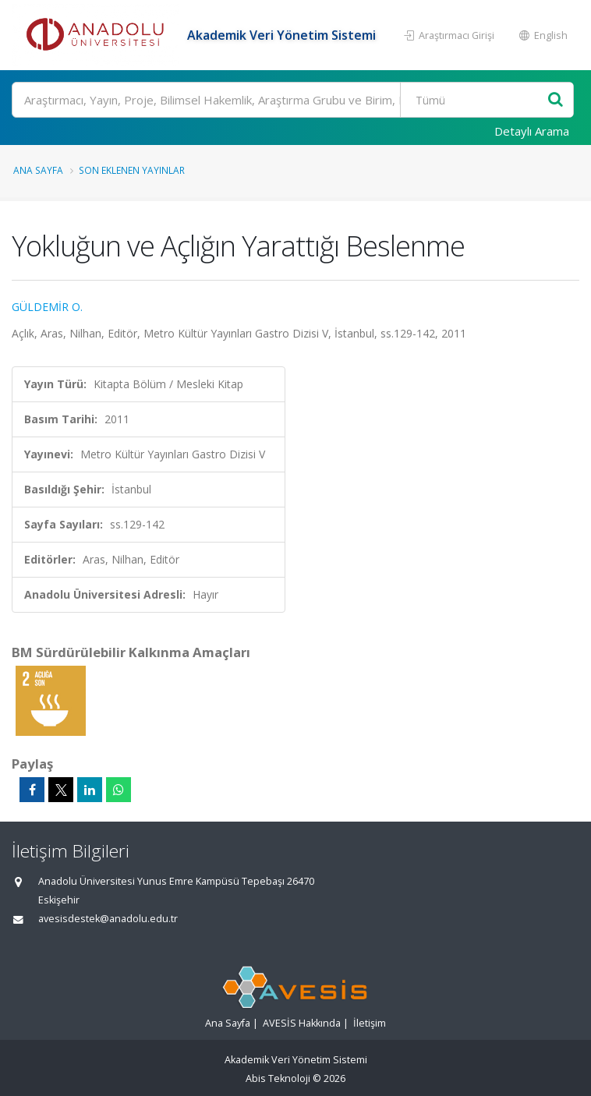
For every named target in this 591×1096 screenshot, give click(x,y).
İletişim (369, 1023)
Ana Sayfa (38, 170)
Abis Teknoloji (278, 1078)
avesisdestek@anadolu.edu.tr (108, 918)
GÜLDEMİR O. (47, 306)
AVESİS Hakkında (302, 1023)
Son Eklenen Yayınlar (132, 170)
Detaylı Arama (531, 131)
